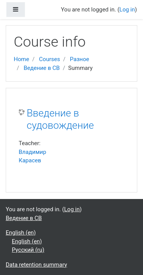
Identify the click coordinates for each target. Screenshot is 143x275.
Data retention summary (36, 264)
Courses (49, 59)
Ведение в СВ (42, 68)
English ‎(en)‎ (21, 232)
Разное (79, 59)
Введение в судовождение (60, 119)
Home (21, 59)
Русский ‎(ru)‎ (28, 249)
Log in (127, 9)
